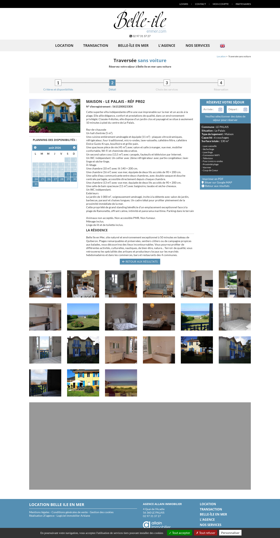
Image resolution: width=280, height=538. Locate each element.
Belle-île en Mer (133, 45)
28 (61, 179)
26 (49, 179)
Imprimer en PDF (212, 178)
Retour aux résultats (140, 261)
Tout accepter (179, 533)
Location (64, 45)
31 (36, 184)
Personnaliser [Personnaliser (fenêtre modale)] (230, 533)
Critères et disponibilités (58, 89)
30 (74, 179)
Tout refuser (205, 533)
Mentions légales (39, 512)
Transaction (95, 45)
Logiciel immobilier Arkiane (73, 515)
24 (36, 179)
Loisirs (183, 4)
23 (74, 174)
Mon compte (221, 4)
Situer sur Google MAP (217, 182)
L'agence (166, 45)
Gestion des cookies (102, 512)
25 (42, 179)
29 (68, 179)
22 (68, 174)
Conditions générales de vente (70, 512)
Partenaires (243, 4)
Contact (200, 4)
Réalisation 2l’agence (41, 515)
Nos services (198, 45)
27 (55, 179)
